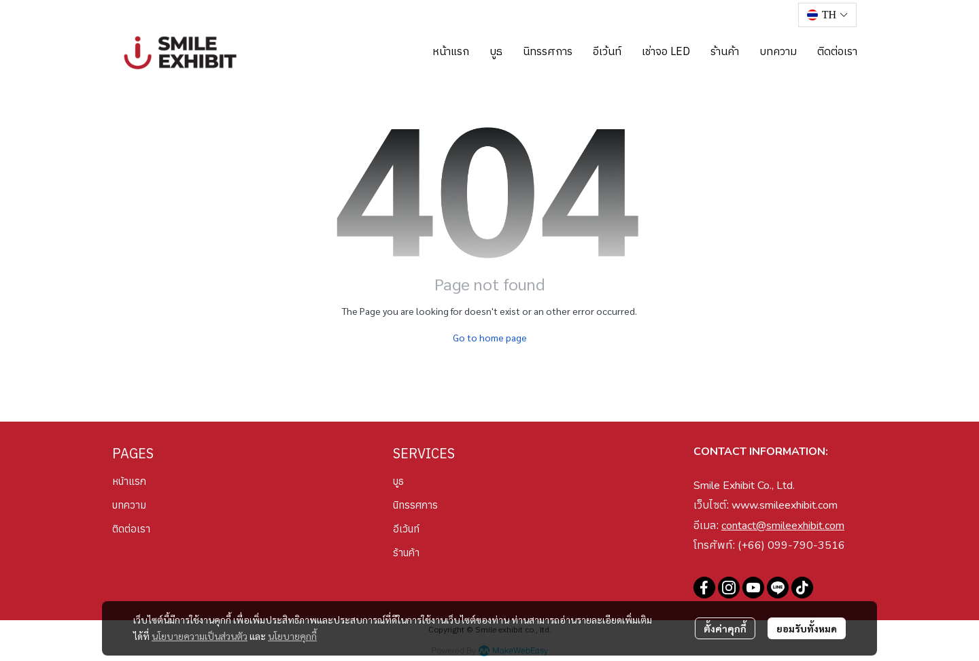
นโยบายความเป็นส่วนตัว (199, 636)
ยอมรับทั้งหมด (806, 628)
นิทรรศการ (415, 504)
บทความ (129, 504)
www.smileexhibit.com (785, 505)
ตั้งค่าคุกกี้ (725, 628)
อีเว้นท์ (406, 528)
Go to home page (490, 337)
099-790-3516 (806, 545)
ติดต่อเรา (131, 528)
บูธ (398, 481)
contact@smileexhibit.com (782, 525)
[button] (827, 15)
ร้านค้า (406, 552)
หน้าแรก (129, 481)
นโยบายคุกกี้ (292, 636)
